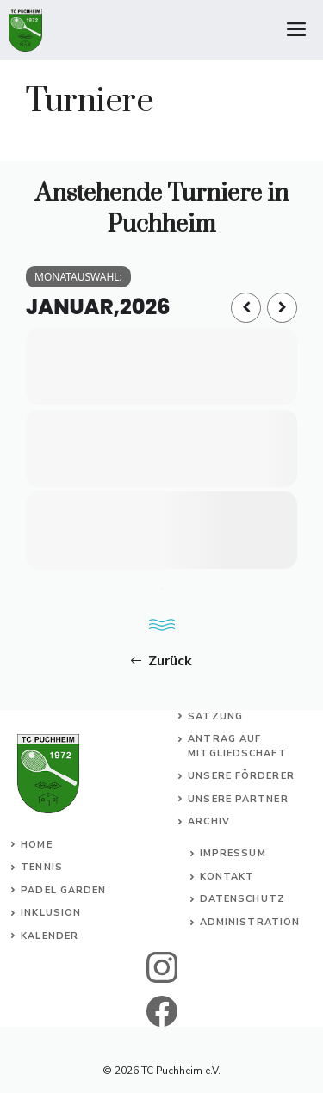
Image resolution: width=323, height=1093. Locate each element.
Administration (250, 922)
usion (64, 912)
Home (36, 844)
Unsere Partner (238, 799)
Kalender (49, 935)
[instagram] (161, 967)
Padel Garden (63, 890)
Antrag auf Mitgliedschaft (237, 746)
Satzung (215, 716)
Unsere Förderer (241, 775)
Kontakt (227, 876)
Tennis (42, 867)
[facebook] (161, 1011)
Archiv (209, 821)
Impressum (233, 853)
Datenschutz (242, 898)
